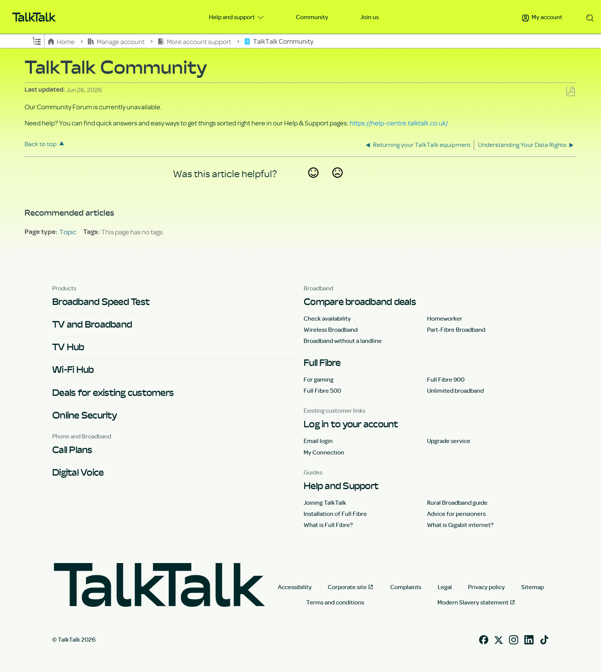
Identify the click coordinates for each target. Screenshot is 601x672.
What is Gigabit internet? (460, 525)
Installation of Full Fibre (335, 513)
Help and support (232, 17)
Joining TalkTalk (325, 502)
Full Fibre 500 (322, 390)
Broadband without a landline (343, 340)
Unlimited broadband (455, 390)
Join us (369, 17)
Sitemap (532, 587)
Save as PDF (570, 92)
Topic (67, 231)
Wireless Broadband (331, 329)
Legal (445, 587)
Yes (313, 182)
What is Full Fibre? (328, 525)
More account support (195, 41)
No (337, 182)
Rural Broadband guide (457, 502)
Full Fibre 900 (446, 379)
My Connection (324, 452)
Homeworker (444, 318)
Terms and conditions (335, 602)
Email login (318, 441)
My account (542, 17)
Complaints (405, 587)
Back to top (41, 144)
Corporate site (347, 587)
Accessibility (295, 587)
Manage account (117, 41)
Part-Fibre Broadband (456, 329)
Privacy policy (486, 587)
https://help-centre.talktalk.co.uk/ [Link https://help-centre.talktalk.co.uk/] (399, 123)
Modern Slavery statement (473, 602)
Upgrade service (448, 441)
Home (62, 41)
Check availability (327, 318)
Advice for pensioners (456, 513)
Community (312, 17)
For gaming (318, 379)
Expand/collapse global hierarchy (37, 40)
